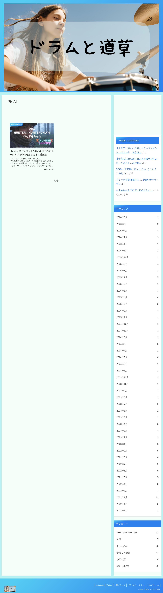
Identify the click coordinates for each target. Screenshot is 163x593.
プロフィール (153, 585)
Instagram (100, 585)
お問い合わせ (119, 585)
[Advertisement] (56, 111)
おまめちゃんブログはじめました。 (134, 190)
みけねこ (136, 162)
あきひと (136, 152)
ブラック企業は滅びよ (127, 180)
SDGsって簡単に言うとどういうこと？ (136, 169)
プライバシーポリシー (137, 585)
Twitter (109, 585)
